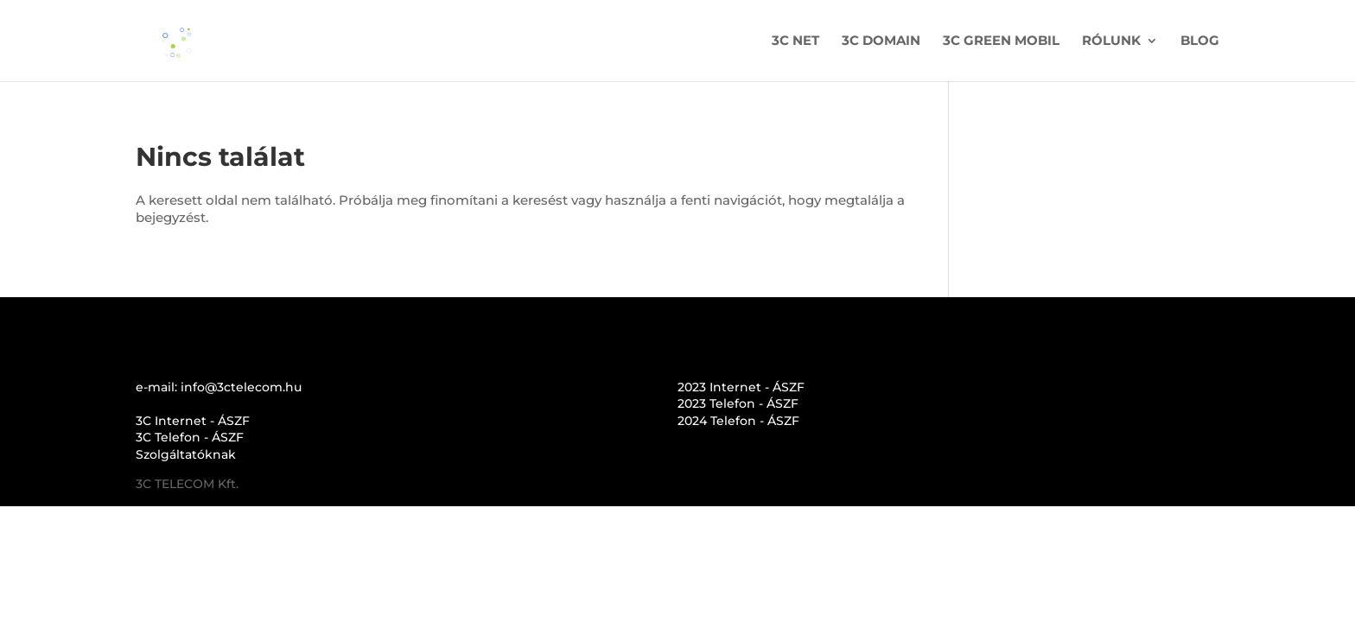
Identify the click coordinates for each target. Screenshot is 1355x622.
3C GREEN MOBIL (1001, 41)
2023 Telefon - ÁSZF (738, 403)
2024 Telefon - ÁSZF (738, 420)
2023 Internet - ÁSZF (741, 387)
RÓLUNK (1111, 41)
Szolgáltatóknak (186, 454)
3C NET (795, 41)
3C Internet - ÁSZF (193, 420)
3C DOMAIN (881, 41)
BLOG (1199, 41)
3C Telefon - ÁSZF (190, 437)
